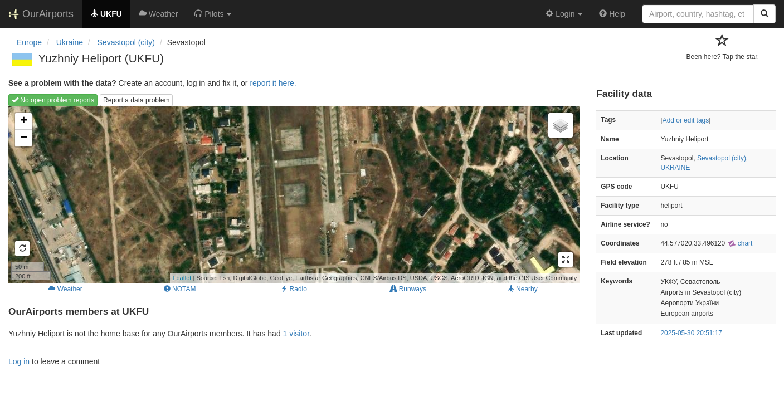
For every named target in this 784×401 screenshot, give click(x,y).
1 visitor (296, 333)
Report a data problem (136, 100)
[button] (213, 14)
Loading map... (292, 194)
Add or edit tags (686, 120)
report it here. (273, 83)
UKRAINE (675, 168)
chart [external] (740, 243)
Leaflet (182, 278)
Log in (19, 361)
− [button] (23, 138)
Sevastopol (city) (721, 158)
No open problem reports (53, 100)
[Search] (764, 13)
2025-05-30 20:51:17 (691, 333)
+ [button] (23, 121)
